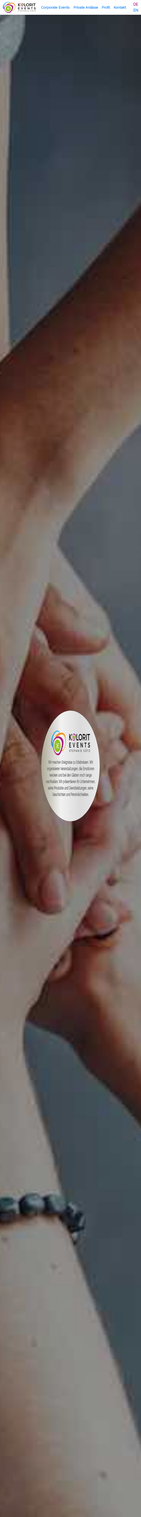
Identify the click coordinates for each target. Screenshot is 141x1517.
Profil (106, 7)
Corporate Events (55, 7)
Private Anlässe (85, 7)
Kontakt (120, 7)
